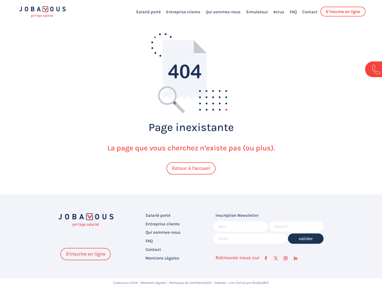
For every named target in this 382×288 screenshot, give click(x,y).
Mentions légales (153, 283)
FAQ (293, 11)
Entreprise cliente (183, 11)
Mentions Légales (162, 258)
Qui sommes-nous (223, 11)
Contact (310, 11)
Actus (278, 11)
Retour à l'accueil (191, 168)
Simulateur (257, 11)
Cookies (220, 283)
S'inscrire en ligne (85, 254)
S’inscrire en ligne (343, 11)
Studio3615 (260, 283)
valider (306, 238)
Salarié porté (148, 11)
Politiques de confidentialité (190, 283)
